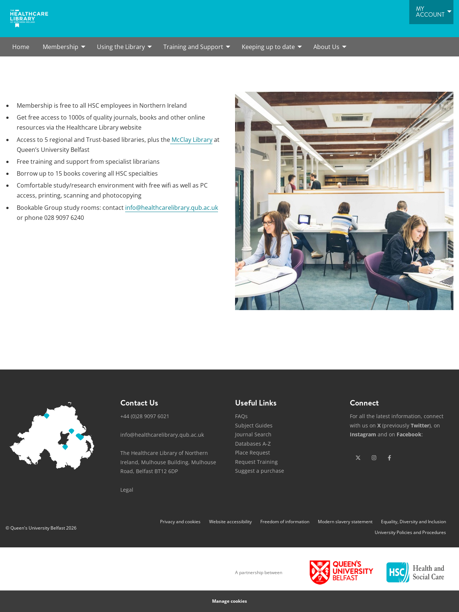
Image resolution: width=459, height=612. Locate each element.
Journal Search (253, 434)
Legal (126, 489)
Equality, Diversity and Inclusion (413, 521)
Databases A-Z (253, 443)
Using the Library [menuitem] (121, 47)
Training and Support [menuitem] (193, 47)
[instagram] (374, 458)
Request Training (256, 461)
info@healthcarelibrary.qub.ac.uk (171, 208)
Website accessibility (230, 521)
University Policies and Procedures (410, 532)
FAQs (241, 416)
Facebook (409, 434)
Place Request (252, 452)
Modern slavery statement (345, 521)
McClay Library (191, 140)
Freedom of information (284, 521)
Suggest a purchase (259, 470)
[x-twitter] (358, 458)
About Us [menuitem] (326, 47)
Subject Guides (254, 425)
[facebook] (389, 458)
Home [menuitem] (20, 47)
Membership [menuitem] (60, 47)
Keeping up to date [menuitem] (268, 47)
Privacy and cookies (180, 521)
